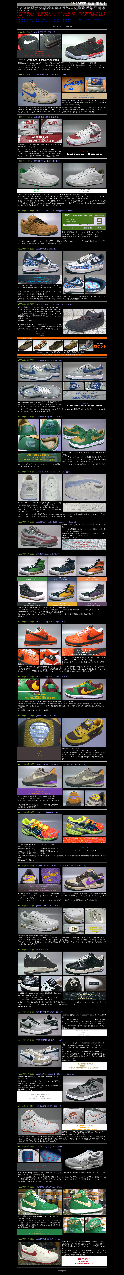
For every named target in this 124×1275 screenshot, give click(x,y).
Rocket (39, 352)
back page (62, 1271)
